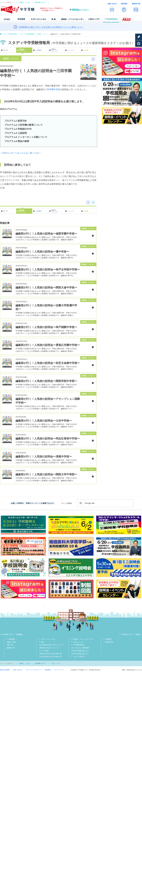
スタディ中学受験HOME (9, 34)
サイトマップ (59, 670)
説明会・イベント (42, 34)
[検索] (105, 503)
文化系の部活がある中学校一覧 (50, 657)
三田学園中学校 (52, 89)
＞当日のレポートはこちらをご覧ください (20, 153)
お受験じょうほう (24, 2)
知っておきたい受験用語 (80, 648)
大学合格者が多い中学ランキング (51, 645)
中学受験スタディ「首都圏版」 (13, 634)
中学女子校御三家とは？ (80, 654)
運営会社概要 (5, 670)
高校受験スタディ (40, 2)
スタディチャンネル (48, 639)
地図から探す (11, 642)
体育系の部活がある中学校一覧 (50, 654)
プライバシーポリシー (33, 670)
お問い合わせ (17, 670)
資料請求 (108, 639)
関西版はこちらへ (80, 10)
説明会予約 (109, 642)
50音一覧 (10, 645)
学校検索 (11, 639)
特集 (42, 642)
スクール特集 (44, 651)
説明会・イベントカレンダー (83, 639)
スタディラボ (55, 663)
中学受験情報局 (78, 645)
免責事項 (48, 670)
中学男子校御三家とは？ (80, 651)
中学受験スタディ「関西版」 (131, 634)
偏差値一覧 (11, 648)
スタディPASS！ (79, 657)
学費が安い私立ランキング (48, 648)
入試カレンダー (78, 642)
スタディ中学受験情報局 (27, 34)
